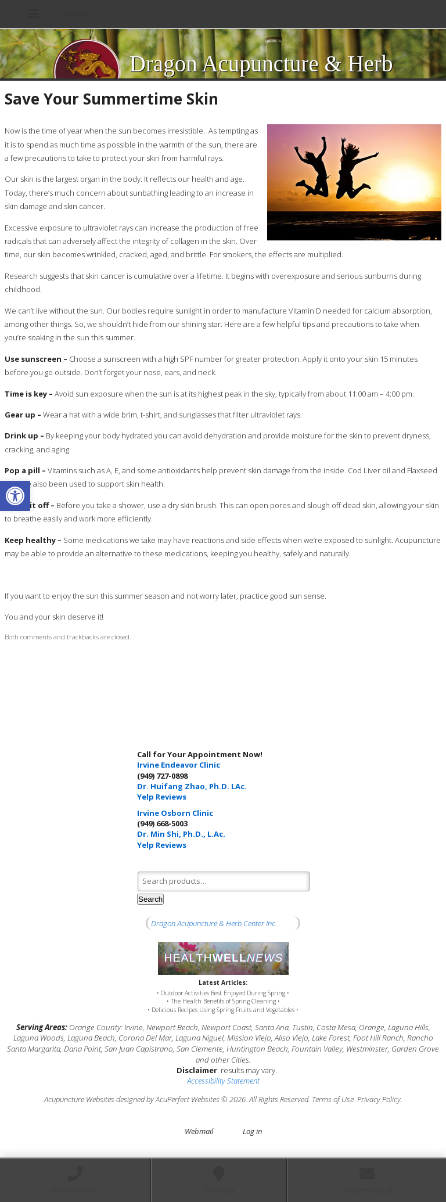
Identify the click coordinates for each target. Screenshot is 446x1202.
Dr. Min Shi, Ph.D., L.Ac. (181, 834)
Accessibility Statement (223, 1080)
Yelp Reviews (161, 796)
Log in (252, 1131)
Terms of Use (333, 1099)
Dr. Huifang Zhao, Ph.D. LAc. (192, 786)
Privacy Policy (379, 1099)
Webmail (199, 1131)
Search (150, 899)
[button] (15, 496)
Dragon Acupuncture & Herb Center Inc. (214, 923)
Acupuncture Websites (79, 1099)
